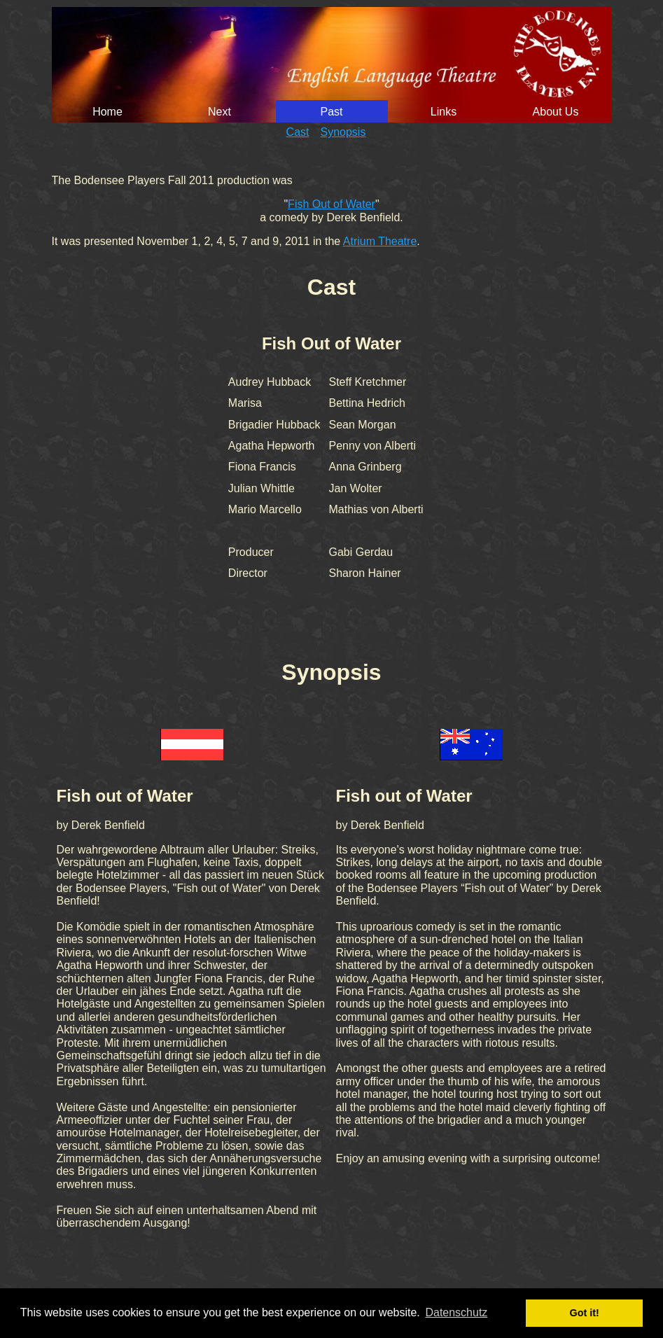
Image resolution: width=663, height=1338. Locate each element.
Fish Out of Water (331, 204)
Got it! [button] (584, 1312)
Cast (297, 132)
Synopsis (343, 132)
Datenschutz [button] (456, 1312)
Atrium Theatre (380, 241)
